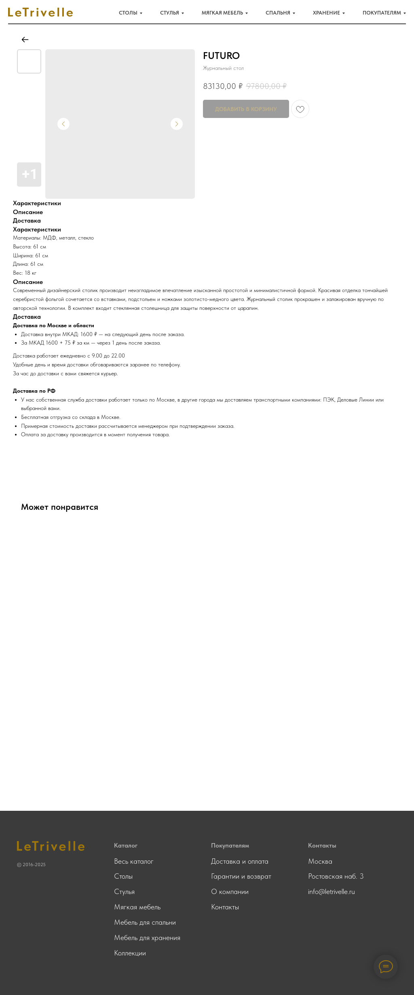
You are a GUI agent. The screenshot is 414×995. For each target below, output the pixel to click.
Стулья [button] (169, 13)
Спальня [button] (278, 13)
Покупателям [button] (382, 13)
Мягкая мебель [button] (222, 13)
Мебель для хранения (147, 937)
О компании (230, 891)
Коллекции (130, 953)
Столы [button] (128, 13)
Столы (123, 876)
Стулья (124, 891)
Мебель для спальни (145, 922)
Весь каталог (134, 861)
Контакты (225, 906)
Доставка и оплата (239, 861)
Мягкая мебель (137, 906)
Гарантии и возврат (241, 876)
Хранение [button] (326, 13)
